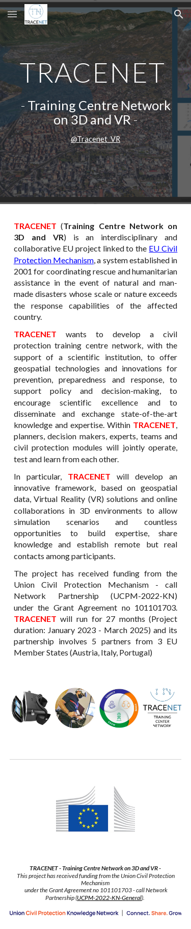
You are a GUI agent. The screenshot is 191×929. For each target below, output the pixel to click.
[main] (96, 102)
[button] (12, 14)
